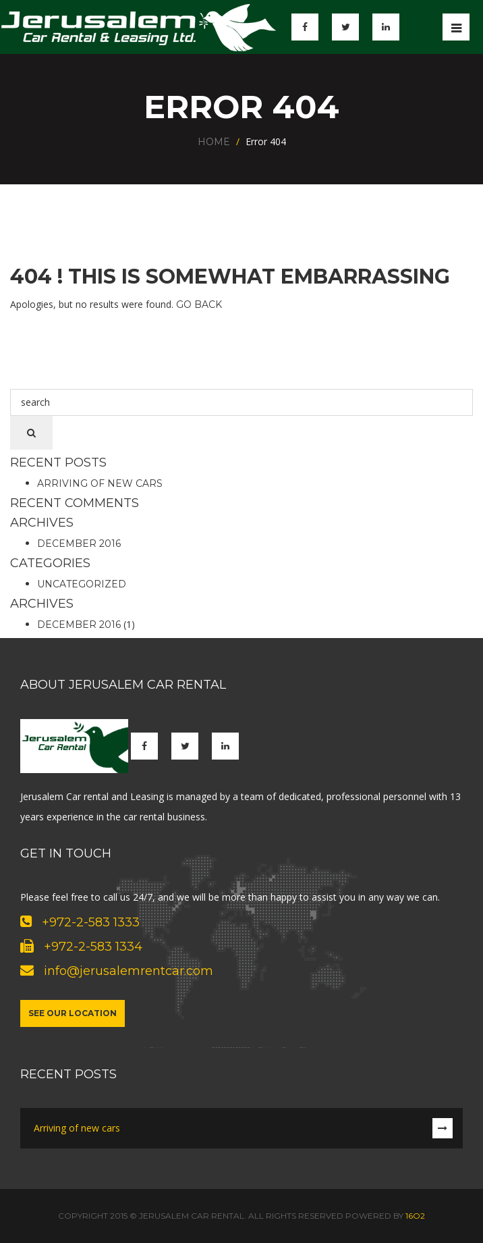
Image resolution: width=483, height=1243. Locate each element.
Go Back (199, 304)
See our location (72, 1013)
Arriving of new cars (100, 483)
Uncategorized (81, 584)
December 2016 (79, 543)
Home (214, 142)
